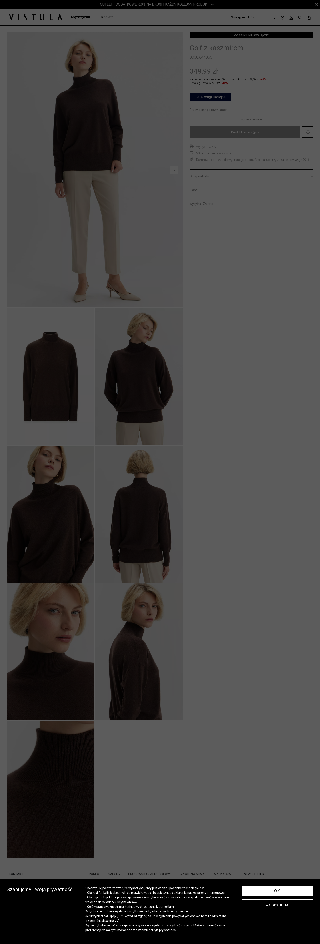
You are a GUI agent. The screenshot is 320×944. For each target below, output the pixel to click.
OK (277, 890)
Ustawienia (277, 904)
